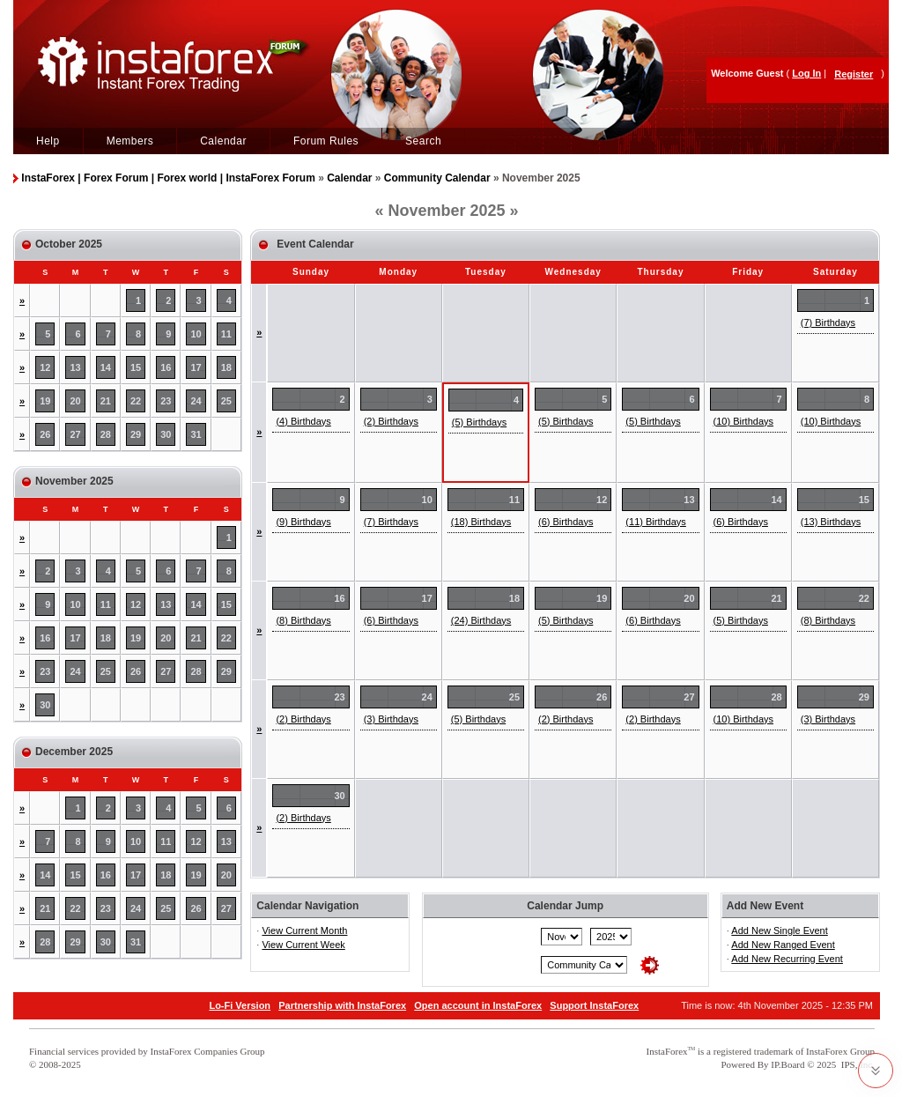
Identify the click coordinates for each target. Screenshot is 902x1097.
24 (195, 401)
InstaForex (667, 1051)
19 (45, 401)
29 (135, 434)
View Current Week (303, 944)
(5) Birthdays (479, 422)
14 (105, 367)
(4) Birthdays (303, 421)
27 (75, 434)
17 (195, 367)
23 (165, 401)
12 (45, 367)
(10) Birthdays (743, 421)
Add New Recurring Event (787, 958)
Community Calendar (437, 178)
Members (130, 141)
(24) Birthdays (481, 620)
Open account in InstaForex (478, 1005)
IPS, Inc (856, 1064)
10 (195, 334)
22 (135, 401)
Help (48, 141)
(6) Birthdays (565, 521)
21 (105, 401)
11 (226, 334)
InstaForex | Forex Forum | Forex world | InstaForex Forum (167, 178)
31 (195, 434)
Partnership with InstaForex (342, 1005)
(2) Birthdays (391, 421)
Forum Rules (326, 141)
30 (165, 434)
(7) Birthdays (828, 322)
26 (45, 434)
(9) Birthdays (303, 521)
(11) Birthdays (655, 521)
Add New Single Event (779, 930)
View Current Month (304, 930)
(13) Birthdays (831, 521)
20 (75, 401)
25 (226, 401)
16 (165, 367)
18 (226, 367)
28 (105, 434)
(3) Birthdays (391, 719)
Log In (806, 73)
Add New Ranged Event (782, 944)
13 (75, 367)
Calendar (223, 141)
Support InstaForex (594, 1005)
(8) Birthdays (303, 620)
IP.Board (787, 1064)
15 (135, 367)
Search (423, 141)
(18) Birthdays (481, 521)
